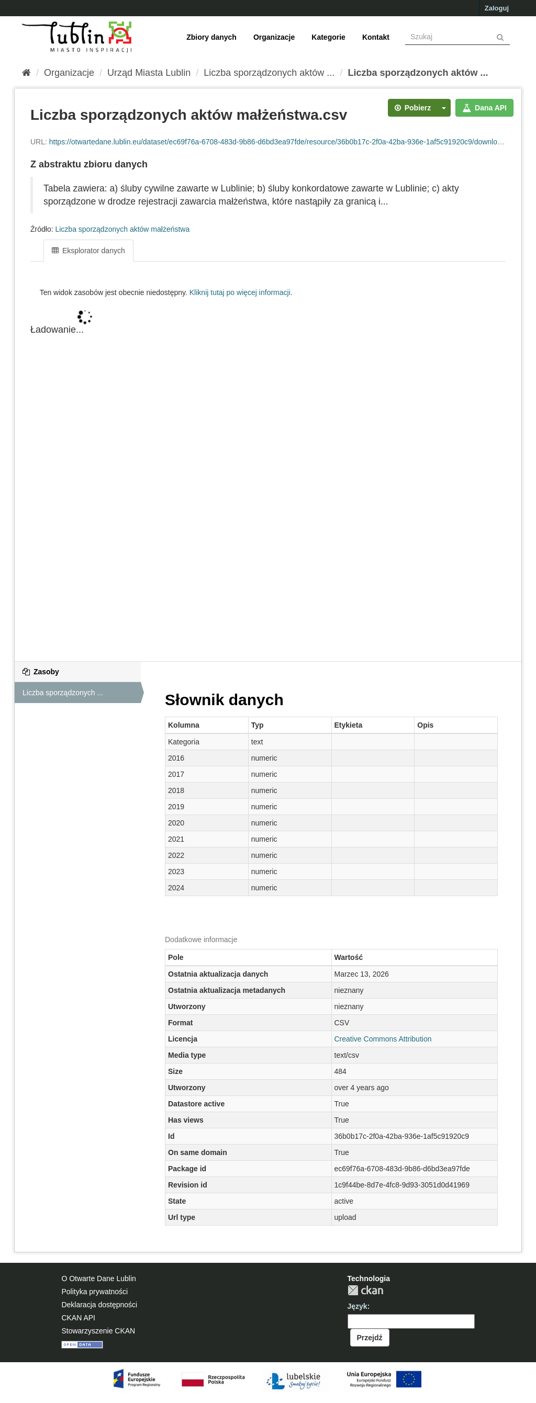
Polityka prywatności (94, 1291)
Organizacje (274, 37)
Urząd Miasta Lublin (149, 72)
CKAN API (78, 1318)
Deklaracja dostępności (99, 1304)
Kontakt (375, 37)
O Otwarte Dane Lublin (98, 1278)
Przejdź (370, 1337)
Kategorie (328, 37)
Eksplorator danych (88, 250)
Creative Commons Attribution (383, 1039)
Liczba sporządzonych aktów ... (269, 72)
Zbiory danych (211, 37)
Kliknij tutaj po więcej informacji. (241, 292)
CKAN (365, 1290)
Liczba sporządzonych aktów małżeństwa (122, 229)
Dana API (484, 108)
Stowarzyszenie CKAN (98, 1331)
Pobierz (413, 108)
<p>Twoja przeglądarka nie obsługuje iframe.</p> (268, 473)
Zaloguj (497, 8)
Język (357, 1306)
